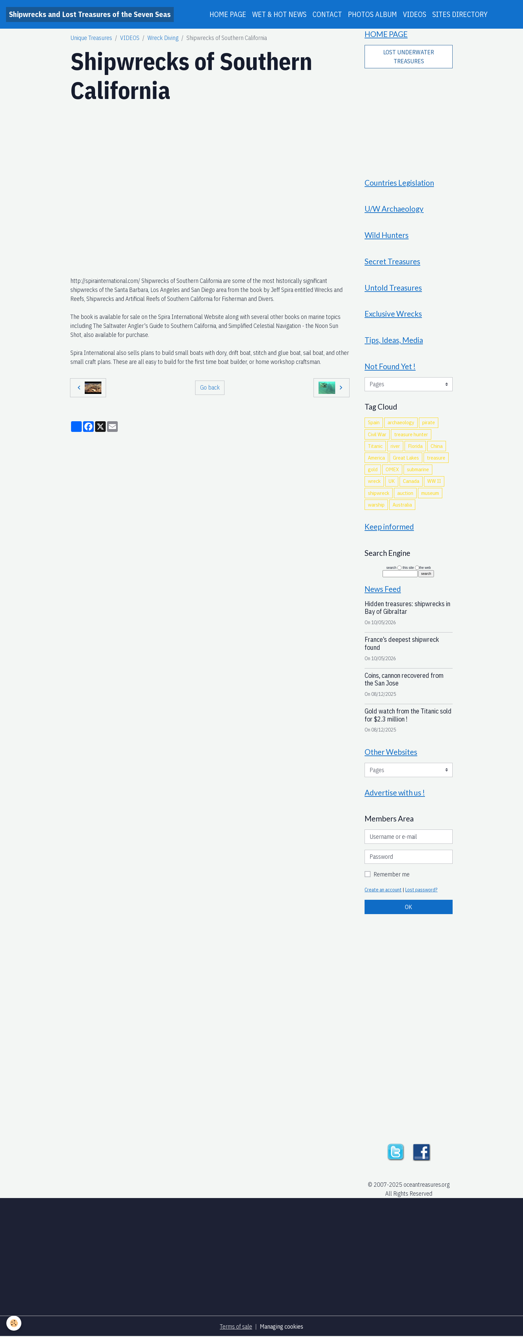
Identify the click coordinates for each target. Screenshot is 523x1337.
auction (405, 493)
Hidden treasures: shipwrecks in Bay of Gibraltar (407, 608)
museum (430, 493)
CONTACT (327, 14)
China (437, 446)
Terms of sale (236, 1326)
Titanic (375, 446)
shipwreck (378, 493)
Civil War (377, 434)
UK (392, 481)
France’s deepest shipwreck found (402, 643)
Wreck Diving (162, 38)
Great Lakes (406, 457)
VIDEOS (414, 14)
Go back (210, 387)
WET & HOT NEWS (279, 14)
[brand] (90, 14)
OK (408, 907)
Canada (411, 481)
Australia (402, 504)
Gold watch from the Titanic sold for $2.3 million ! (408, 715)
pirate (428, 422)
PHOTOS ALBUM (372, 14)
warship (376, 504)
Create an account (383, 889)
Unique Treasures (91, 38)
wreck (374, 481)
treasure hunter (411, 434)
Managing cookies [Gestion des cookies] (281, 1326)
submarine (418, 469)
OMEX (392, 469)
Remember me (392, 874)
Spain (374, 422)
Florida (415, 446)
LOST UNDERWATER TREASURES (408, 56)
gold (373, 469)
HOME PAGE (227, 14)
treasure (436, 457)
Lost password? (421, 889)
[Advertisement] (409, 119)
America (376, 457)
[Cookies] (14, 1323)
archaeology (401, 422)
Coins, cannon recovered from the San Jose (404, 679)
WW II (434, 481)
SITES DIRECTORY (460, 14)
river (395, 446)
